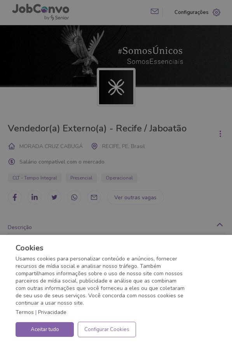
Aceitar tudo (45, 329)
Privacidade (52, 312)
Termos (25, 312)
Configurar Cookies (106, 329)
